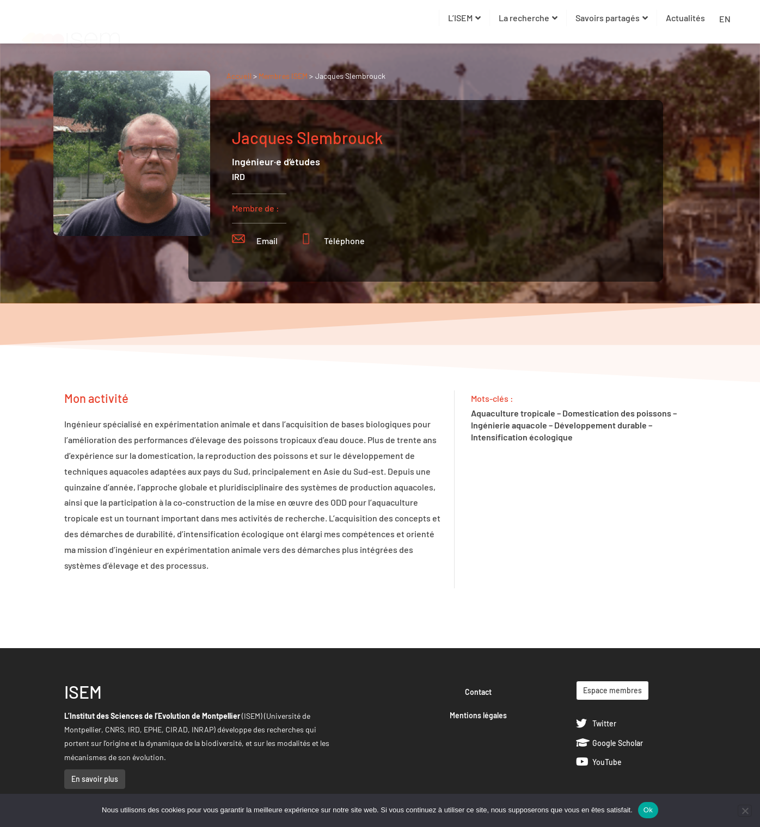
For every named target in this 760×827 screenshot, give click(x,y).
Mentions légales (478, 715)
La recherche (528, 18)
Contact (478, 692)
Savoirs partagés (611, 18)
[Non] (745, 811)
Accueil (239, 75)
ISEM (83, 691)
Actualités (685, 18)
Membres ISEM (284, 75)
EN (725, 19)
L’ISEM (464, 18)
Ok (648, 810)
